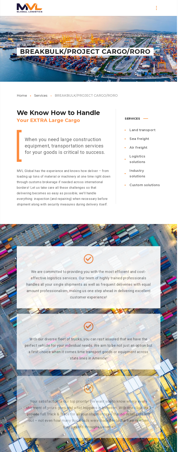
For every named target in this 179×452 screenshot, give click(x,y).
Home (22, 95)
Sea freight (139, 139)
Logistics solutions (137, 159)
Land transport (142, 130)
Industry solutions (137, 173)
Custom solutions (145, 185)
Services (40, 95)
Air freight (138, 147)
